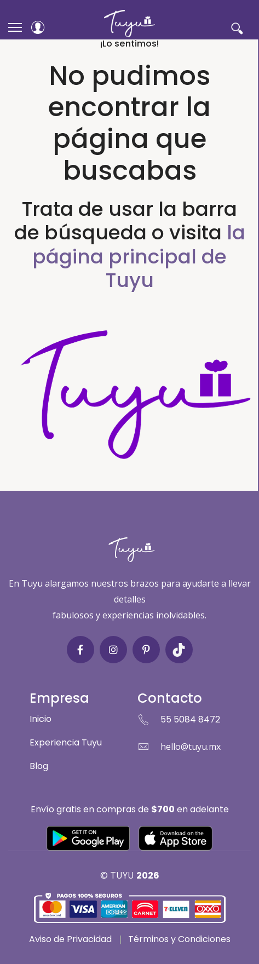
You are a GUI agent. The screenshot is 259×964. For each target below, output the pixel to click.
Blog (39, 766)
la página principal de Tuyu (138, 256)
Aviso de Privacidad (70, 939)
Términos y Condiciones (179, 939)
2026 (147, 875)
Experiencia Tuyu (66, 742)
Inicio (40, 719)
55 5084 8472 (190, 719)
